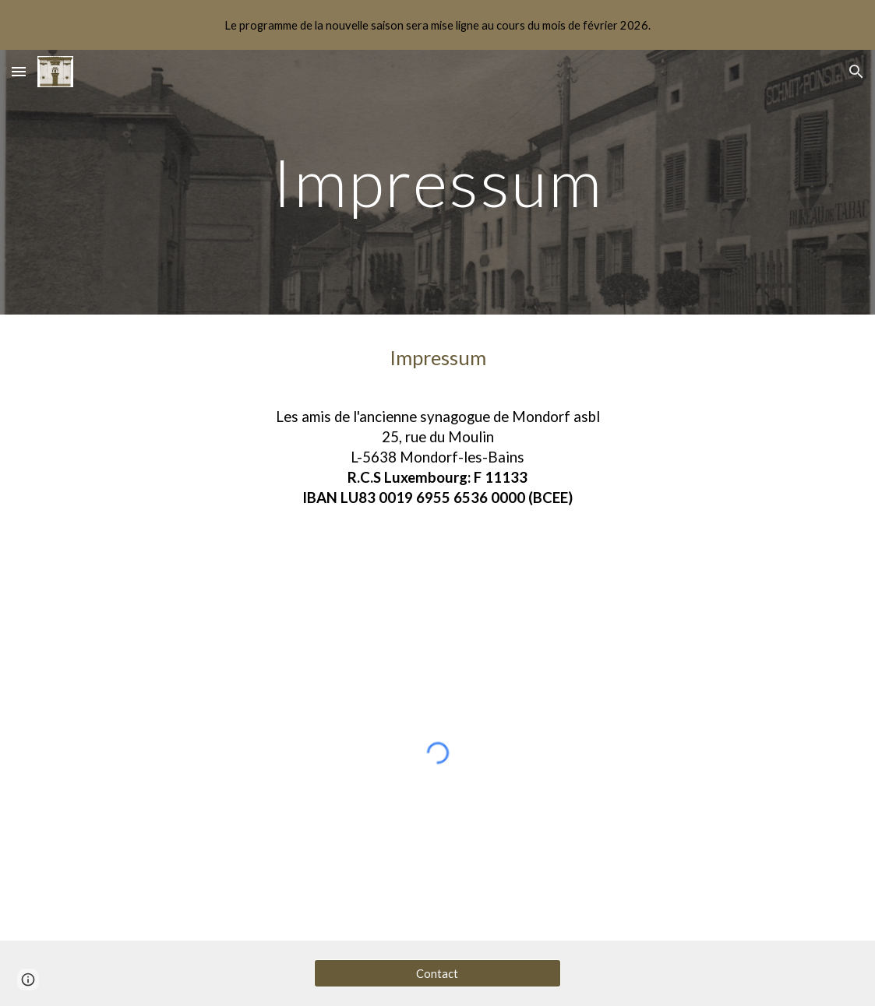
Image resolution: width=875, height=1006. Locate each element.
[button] (18, 71)
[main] (437, 181)
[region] (437, 25)
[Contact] (437, 973)
